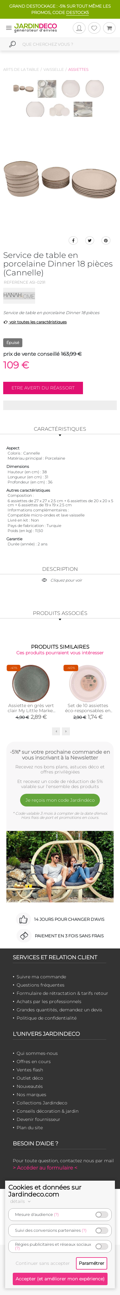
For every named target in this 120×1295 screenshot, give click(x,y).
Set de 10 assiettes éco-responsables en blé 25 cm (87, 710)
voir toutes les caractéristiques (35, 322)
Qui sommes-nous (37, 1053)
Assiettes (78, 69)
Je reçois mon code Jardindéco (60, 800)
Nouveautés (30, 1086)
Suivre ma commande (41, 977)
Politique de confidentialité (47, 1018)
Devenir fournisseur (38, 1119)
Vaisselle (53, 69)
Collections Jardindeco (42, 1103)
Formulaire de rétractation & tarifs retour (62, 993)
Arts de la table (21, 69)
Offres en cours (34, 1061)
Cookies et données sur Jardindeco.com (44, 1191)
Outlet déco (30, 1078)
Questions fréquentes (40, 985)
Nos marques (31, 1094)
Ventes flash (30, 1070)
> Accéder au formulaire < (45, 1168)
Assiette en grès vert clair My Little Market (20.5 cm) (31, 710)
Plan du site (30, 1127)
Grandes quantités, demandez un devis (59, 1010)
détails (21, 1201)
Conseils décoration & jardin (48, 1111)
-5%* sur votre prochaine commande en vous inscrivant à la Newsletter (60, 754)
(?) (56, 1214)
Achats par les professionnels (49, 1001)
